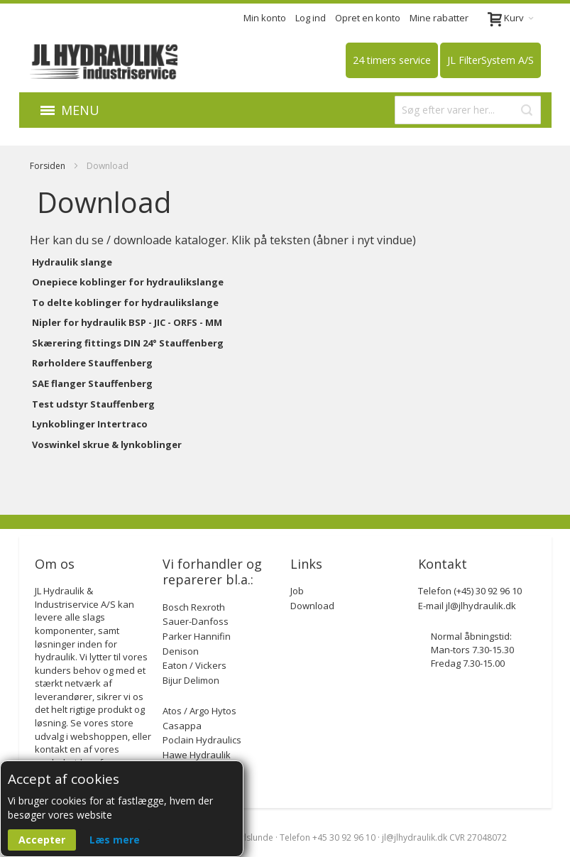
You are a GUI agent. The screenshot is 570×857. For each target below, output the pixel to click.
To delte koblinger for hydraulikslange (125, 302)
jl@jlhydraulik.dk (481, 605)
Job (297, 590)
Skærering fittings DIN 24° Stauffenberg (128, 343)
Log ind (310, 17)
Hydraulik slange (72, 262)
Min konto (264, 17)
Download (312, 605)
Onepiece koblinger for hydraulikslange (128, 281)
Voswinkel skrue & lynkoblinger (107, 444)
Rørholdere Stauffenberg (92, 362)
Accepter (41, 839)
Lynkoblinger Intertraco (90, 423)
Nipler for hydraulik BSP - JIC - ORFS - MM (127, 322)
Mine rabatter (439, 17)
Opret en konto (367, 17)
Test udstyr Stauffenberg (93, 404)
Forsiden (48, 166)
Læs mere (114, 839)
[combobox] (468, 110)
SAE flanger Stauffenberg (92, 383)
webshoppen (99, 736)
